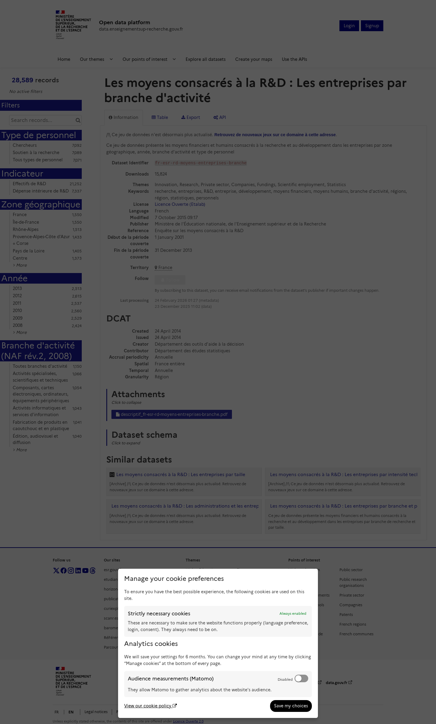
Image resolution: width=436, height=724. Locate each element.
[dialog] (218, 643)
